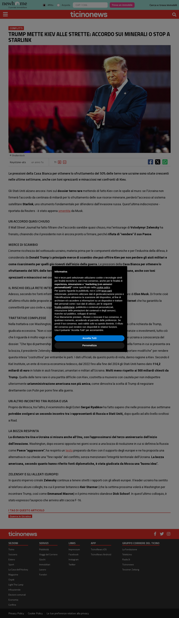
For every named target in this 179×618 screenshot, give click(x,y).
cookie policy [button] (103, 287)
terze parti (106, 290)
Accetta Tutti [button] (89, 338)
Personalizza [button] (89, 345)
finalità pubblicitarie (65, 307)
